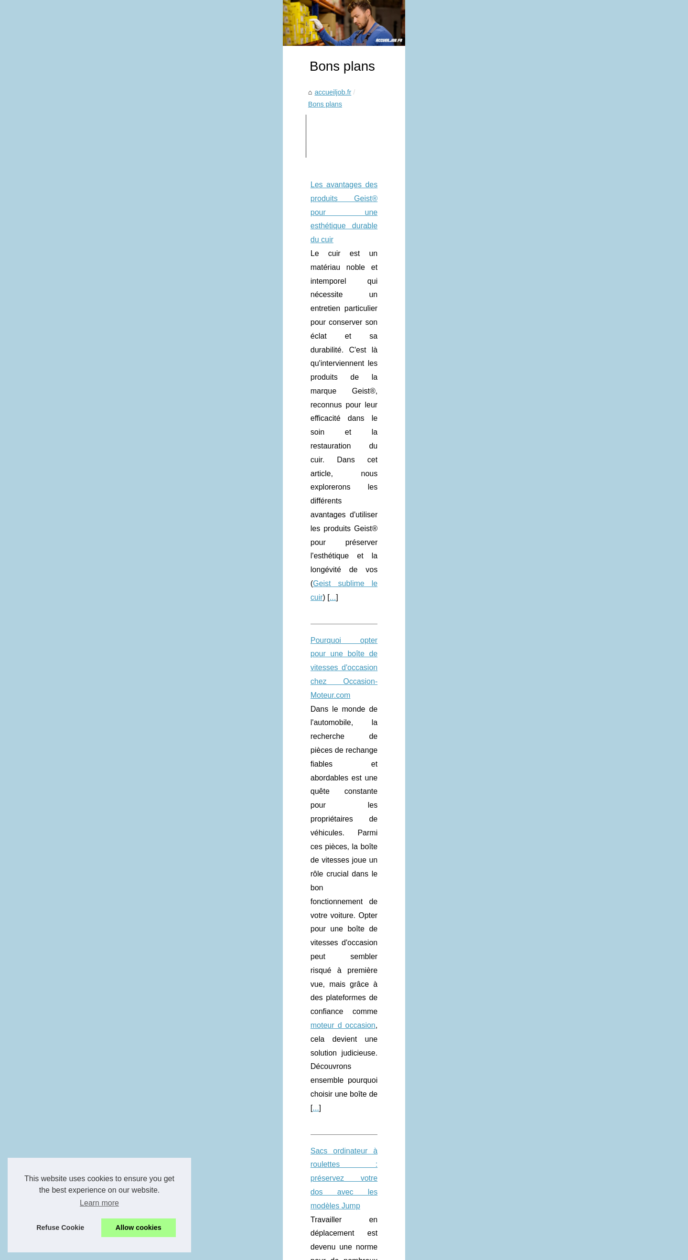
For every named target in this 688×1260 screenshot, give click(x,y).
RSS (237, 1249)
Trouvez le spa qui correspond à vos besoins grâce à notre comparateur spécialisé (202, 795)
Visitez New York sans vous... (544, 704)
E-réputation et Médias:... (537, 533)
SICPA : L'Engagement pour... (544, 427)
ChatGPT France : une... (536, 962)
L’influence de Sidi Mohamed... (546, 406)
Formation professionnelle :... (543, 876)
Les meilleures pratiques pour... (547, 918)
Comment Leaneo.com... (537, 854)
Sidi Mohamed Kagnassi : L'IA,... (549, 1004)
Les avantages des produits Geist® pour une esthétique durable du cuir (182, 362)
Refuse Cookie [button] (60, 1227)
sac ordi (124, 627)
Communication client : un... (541, 1068)
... (201, 417)
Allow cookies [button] (138, 1227)
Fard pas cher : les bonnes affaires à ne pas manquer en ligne (216, 951)
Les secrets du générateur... (541, 1154)
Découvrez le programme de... (545, 1110)
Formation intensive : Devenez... (548, 1220)
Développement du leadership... (547, 791)
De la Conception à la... (535, 1026)
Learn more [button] (99, 1203)
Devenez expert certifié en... (542, 1089)
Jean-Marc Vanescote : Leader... (548, 833)
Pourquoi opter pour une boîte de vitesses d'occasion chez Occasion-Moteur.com (199, 460)
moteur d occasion (155, 515)
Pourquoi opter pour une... (539, 619)
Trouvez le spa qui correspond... (548, 683)
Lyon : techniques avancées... (544, 469)
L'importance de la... (530, 897)
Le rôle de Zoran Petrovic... (540, 812)
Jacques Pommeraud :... (536, 983)
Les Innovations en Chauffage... (547, 491)
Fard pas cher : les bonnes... (542, 747)
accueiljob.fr (84, 281)
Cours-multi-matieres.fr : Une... (546, 1047)
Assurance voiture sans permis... (549, 662)
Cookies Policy (205, 1249)
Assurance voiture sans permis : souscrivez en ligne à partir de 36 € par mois (192, 683)
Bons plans (129, 281)
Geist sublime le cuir (156, 417)
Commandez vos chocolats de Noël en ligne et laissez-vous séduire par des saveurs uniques (263, 934)
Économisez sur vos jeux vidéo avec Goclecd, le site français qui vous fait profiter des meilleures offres (269, 971)
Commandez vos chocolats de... (548, 725)
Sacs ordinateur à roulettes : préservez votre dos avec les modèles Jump (185, 571)
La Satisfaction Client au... (539, 1198)
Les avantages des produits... (544, 598)
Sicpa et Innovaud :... (531, 448)
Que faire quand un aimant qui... (548, 554)
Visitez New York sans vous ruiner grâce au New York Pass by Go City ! (231, 918)
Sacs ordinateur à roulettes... (543, 641)
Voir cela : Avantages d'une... (543, 512)
